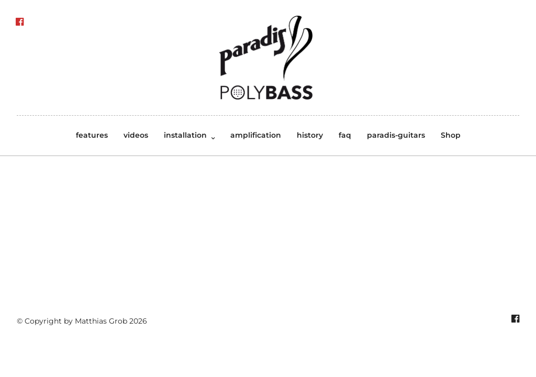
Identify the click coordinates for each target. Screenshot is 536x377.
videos (136, 135)
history (310, 135)
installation (185, 135)
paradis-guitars (396, 135)
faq (345, 135)
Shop (451, 135)
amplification (255, 135)
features (92, 135)
